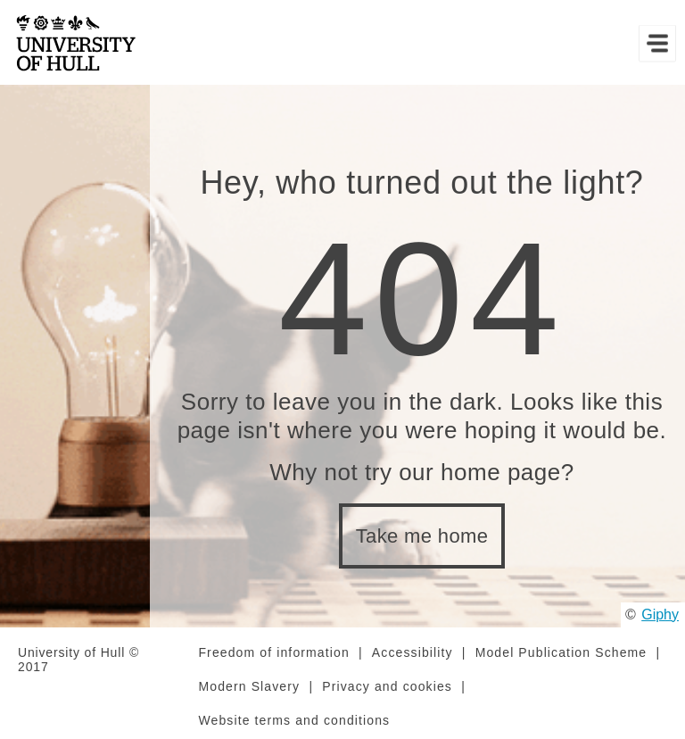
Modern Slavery (249, 686)
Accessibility (412, 652)
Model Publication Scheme (561, 652)
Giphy (660, 614)
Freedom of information (273, 652)
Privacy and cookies (387, 686)
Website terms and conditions (294, 720)
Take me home (422, 536)
